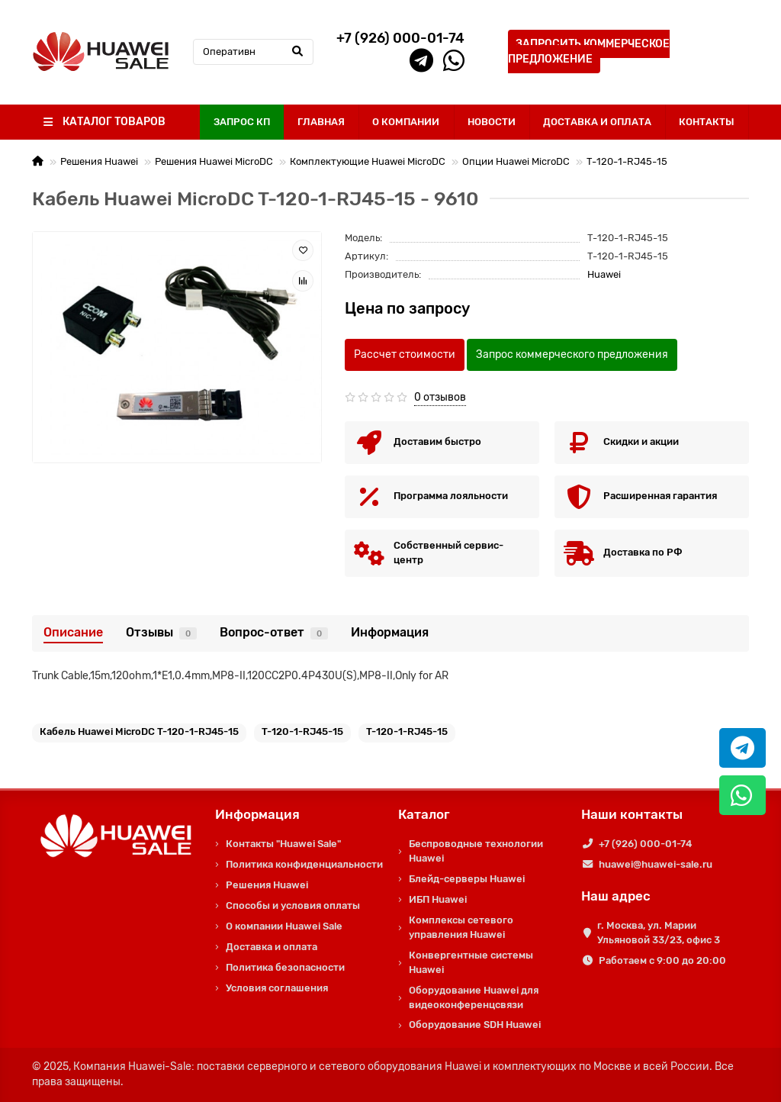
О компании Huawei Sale (284, 926)
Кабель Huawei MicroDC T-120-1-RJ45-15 (139, 731)
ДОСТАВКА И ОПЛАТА (597, 121)
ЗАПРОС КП (242, 121)
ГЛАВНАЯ (321, 121)
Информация (390, 632)
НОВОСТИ (492, 121)
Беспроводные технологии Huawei (476, 851)
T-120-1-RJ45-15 (627, 161)
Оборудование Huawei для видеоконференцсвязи (473, 997)
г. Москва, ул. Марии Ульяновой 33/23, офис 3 (658, 933)
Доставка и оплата (271, 946)
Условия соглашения (277, 988)
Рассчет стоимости (404, 354)
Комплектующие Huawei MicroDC (367, 161)
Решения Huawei (99, 161)
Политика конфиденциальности (304, 864)
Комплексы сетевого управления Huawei (461, 927)
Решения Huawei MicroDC (214, 161)
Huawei (604, 274)
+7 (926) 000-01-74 (645, 843)
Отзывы (161, 632)
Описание (73, 632)
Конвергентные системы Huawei (471, 962)
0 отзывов (440, 397)
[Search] (253, 52)
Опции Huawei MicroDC (516, 161)
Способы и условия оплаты (293, 905)
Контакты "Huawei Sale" (283, 843)
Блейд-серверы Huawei (467, 878)
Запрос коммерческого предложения (572, 354)
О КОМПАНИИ (405, 121)
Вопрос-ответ (274, 632)
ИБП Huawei (438, 899)
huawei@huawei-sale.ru (655, 864)
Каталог (424, 814)
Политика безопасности (285, 967)
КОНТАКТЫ (706, 121)
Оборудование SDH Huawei (475, 1024)
